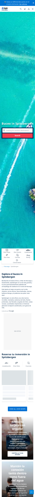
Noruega (7, 266)
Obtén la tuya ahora (17, 454)
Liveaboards (6, 364)
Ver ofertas (23, 4)
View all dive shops (17, 409)
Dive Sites (16, 364)
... (3, 266)
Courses (28, 364)
